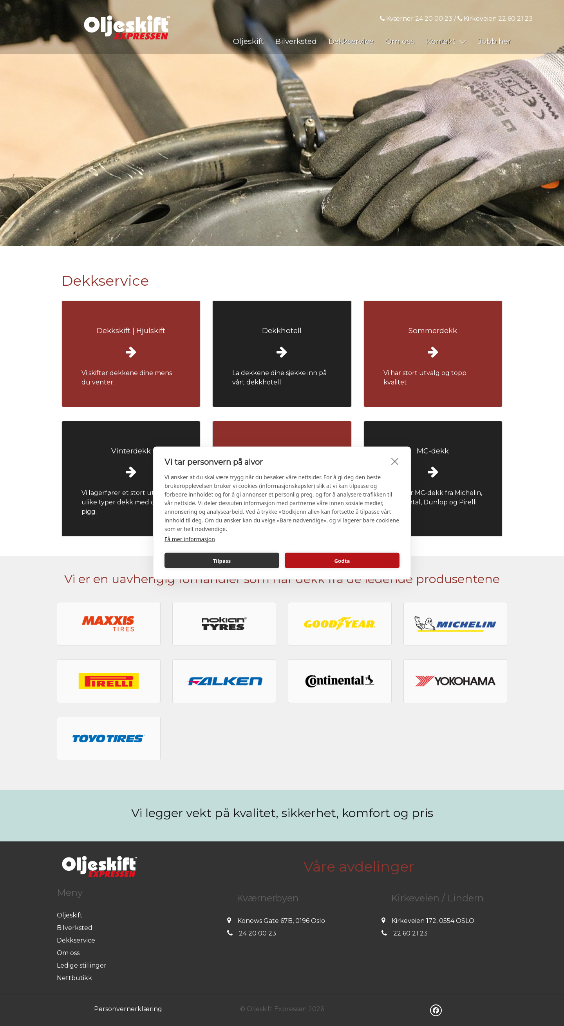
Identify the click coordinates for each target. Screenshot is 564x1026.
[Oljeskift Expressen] (127, 27)
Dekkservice (76, 940)
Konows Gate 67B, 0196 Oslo (281, 920)
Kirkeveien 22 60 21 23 (495, 18)
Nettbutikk (74, 978)
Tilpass (222, 560)
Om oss (68, 953)
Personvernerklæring (128, 1009)
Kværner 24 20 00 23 (416, 18)
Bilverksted (74, 928)
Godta (342, 560)
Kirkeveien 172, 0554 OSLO (433, 920)
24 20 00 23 (257, 933)
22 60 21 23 (410, 933)
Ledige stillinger (82, 965)
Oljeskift (70, 915)
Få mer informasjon (189, 539)
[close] (395, 461)
